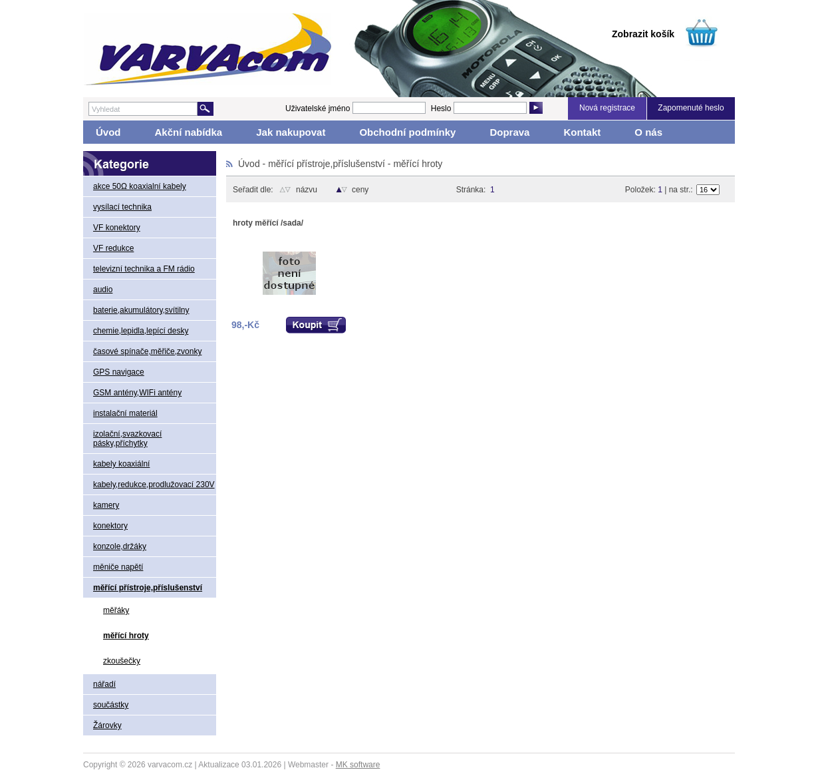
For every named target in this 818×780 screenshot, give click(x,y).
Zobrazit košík (643, 34)
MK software (358, 764)
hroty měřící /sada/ (268, 223)
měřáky (116, 610)
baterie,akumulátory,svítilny (141, 310)
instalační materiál (125, 413)
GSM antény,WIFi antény (137, 392)
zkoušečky (121, 661)
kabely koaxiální (121, 464)
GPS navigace (118, 372)
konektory (110, 525)
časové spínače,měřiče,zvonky (147, 351)
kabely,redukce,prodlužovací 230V (154, 484)
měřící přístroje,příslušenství (147, 587)
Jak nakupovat (290, 132)
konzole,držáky (119, 546)
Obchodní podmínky (407, 132)
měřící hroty (126, 635)
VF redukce (113, 248)
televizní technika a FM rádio (144, 269)
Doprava (509, 132)
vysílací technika (122, 207)
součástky (110, 704)
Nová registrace (607, 107)
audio (102, 289)
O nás (648, 132)
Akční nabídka (189, 132)
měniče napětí (118, 567)
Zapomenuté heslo (691, 107)
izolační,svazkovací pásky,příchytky (127, 438)
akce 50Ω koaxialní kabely (139, 186)
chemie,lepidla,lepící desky (140, 330)
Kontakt (582, 132)
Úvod (108, 132)
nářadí (104, 684)
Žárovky (107, 725)
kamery (106, 505)
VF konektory (116, 227)
